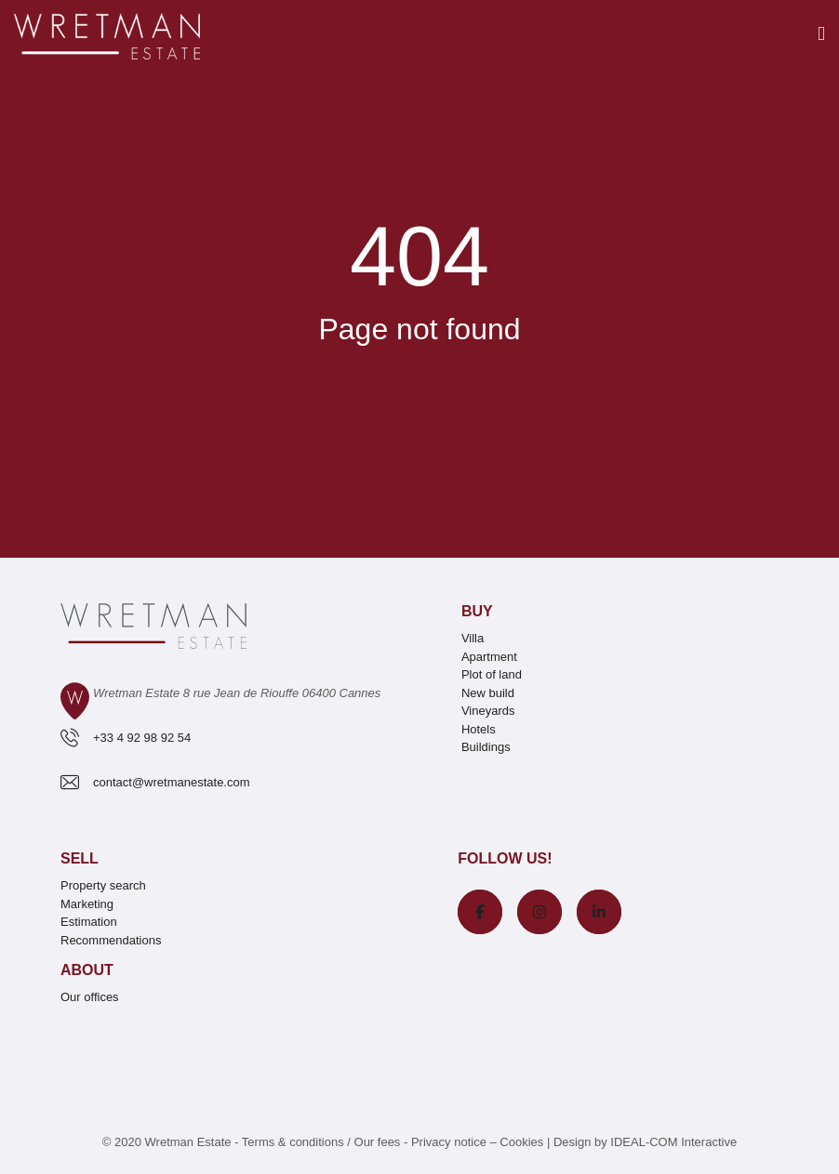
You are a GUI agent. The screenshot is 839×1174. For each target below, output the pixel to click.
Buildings (486, 747)
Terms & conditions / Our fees (321, 1142)
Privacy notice (448, 1142)
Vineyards (488, 711)
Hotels (478, 729)
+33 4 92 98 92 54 (142, 738)
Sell (79, 858)
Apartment (489, 657)
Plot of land (491, 674)
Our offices (89, 997)
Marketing (86, 904)
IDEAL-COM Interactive (673, 1142)
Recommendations (110, 940)
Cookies (521, 1142)
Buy (477, 611)
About (86, 970)
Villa (472, 638)
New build (487, 693)
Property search (103, 885)
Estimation (88, 922)
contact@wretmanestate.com (171, 782)
